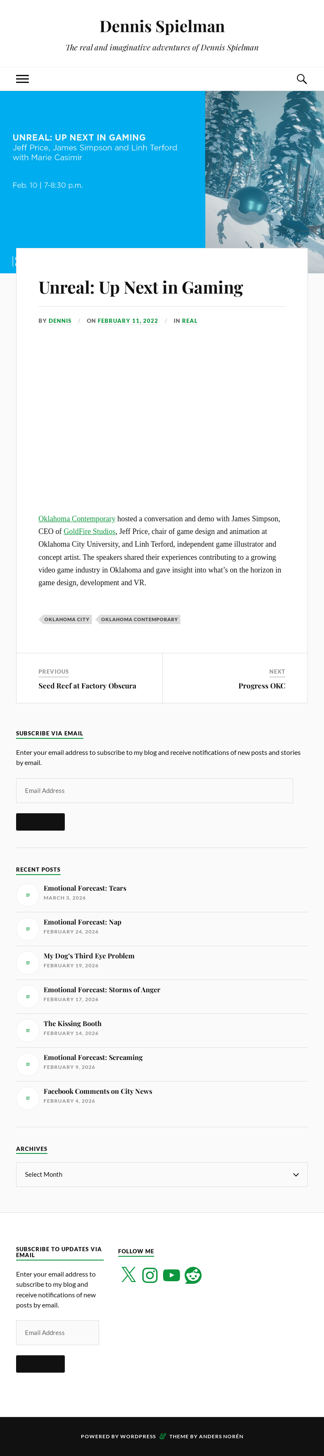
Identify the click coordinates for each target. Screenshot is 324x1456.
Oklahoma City (66, 619)
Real (190, 320)
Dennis (60, 320)
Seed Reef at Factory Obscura (87, 685)
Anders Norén (221, 1436)
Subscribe (40, 821)
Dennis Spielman (162, 25)
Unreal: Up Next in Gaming (152, 285)
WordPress (138, 1436)
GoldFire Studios (89, 531)
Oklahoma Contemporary (77, 519)
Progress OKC (261, 685)
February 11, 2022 (128, 320)
